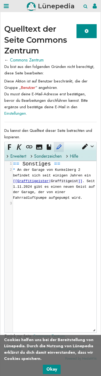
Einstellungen (15, 113)
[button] (87, 146)
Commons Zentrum (27, 60)
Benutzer (28, 88)
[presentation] (54, 184)
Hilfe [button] (74, 156)
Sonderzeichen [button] (48, 156)
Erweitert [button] (18, 156)
